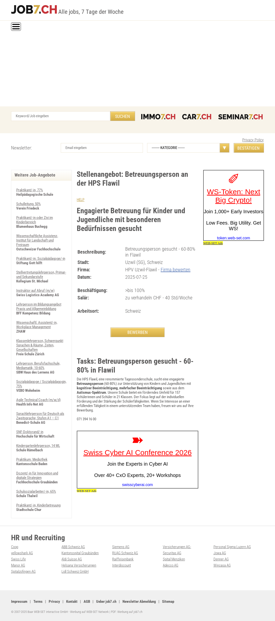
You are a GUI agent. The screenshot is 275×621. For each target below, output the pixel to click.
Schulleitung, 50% (28, 204)
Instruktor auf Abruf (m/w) (35, 290)
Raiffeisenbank (123, 559)
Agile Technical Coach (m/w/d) (38, 400)
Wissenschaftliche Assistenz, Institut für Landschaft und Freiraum (37, 240)
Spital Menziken (174, 559)
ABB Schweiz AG (73, 547)
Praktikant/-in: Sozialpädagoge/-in (40, 258)
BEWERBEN (137, 332)
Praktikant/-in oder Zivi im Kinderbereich (34, 219)
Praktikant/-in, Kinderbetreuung (38, 505)
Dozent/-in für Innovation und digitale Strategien (37, 475)
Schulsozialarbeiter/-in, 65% (36, 491)
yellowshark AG (22, 553)
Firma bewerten (175, 270)
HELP (80, 199)
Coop (14, 547)
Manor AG (18, 565)
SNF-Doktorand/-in (29, 432)
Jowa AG (220, 553)
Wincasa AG (222, 565)
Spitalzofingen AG (23, 571)
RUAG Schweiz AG (125, 553)
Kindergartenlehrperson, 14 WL (38, 445)
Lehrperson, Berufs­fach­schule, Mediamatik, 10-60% (38, 365)
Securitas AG (172, 553)
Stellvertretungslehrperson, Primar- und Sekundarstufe (41, 274)
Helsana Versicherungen (78, 565)
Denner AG (221, 559)
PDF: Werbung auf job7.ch (126, 612)
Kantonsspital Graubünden (80, 553)
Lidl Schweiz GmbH (75, 571)
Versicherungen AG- (177, 547)
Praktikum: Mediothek (31, 459)
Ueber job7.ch (106, 601)
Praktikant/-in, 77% (29, 190)
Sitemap (168, 601)
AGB (87, 601)
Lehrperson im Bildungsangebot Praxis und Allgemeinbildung (38, 306)
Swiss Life (18, 559)
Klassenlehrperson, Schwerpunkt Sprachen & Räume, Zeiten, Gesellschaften (39, 345)
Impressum (19, 601)
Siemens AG (120, 547)
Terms (38, 601)
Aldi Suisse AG (71, 559)
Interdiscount (121, 565)
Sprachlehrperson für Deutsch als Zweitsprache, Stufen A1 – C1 (40, 415)
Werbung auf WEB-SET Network (89, 612)
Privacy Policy (253, 140)
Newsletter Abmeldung (139, 601)
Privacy (54, 601)
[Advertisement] (137, 69)
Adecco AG (170, 565)
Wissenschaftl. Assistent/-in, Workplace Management (36, 324)
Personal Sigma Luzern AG (232, 547)
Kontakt (71, 601)
